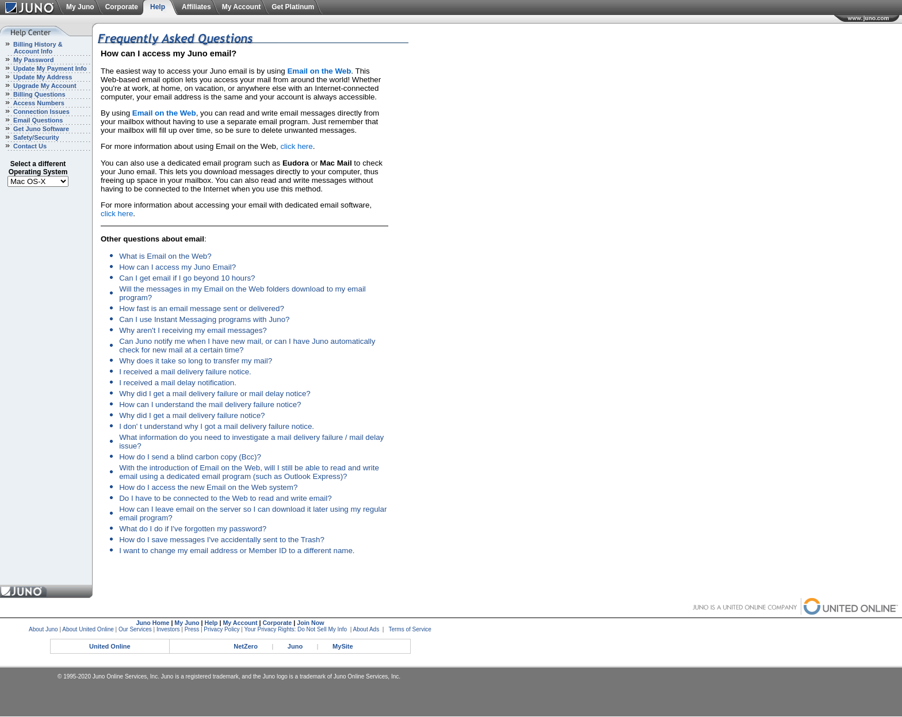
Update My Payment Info (49, 68)
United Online (110, 646)
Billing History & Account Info (31, 48)
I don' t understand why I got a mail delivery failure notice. (216, 426)
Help (157, 7)
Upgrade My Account (44, 85)
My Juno (80, 7)
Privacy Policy (221, 629)
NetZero (246, 646)
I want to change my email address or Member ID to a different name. (236, 550)
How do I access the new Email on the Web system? (208, 487)
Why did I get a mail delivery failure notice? (192, 415)
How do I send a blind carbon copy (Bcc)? (190, 457)
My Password (32, 59)
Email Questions (37, 120)
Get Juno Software (40, 128)
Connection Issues (41, 111)
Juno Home (152, 622)
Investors (168, 629)
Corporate (121, 7)
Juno (295, 646)
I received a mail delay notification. (177, 382)
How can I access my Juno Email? (177, 267)
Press (192, 629)
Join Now (310, 622)
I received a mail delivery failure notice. (185, 371)
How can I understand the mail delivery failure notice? (210, 404)
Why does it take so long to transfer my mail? (195, 360)
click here (296, 146)
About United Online (88, 629)
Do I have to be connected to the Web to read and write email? (225, 498)
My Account (241, 7)
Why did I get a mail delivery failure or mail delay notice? (215, 393)
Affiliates (196, 7)
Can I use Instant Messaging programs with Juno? (204, 319)
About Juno (43, 629)
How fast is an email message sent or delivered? (201, 308)
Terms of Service (409, 629)
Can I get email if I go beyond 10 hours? (187, 278)
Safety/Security (35, 137)
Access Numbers (38, 102)
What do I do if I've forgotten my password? (192, 528)
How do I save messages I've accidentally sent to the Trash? (221, 539)
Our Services (135, 629)
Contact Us (29, 146)
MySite (342, 646)
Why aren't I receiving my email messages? (193, 330)
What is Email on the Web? (165, 256)
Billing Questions (39, 94)
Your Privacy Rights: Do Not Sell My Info (295, 629)
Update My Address (42, 77)
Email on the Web (319, 71)
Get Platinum (293, 7)
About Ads (366, 629)
